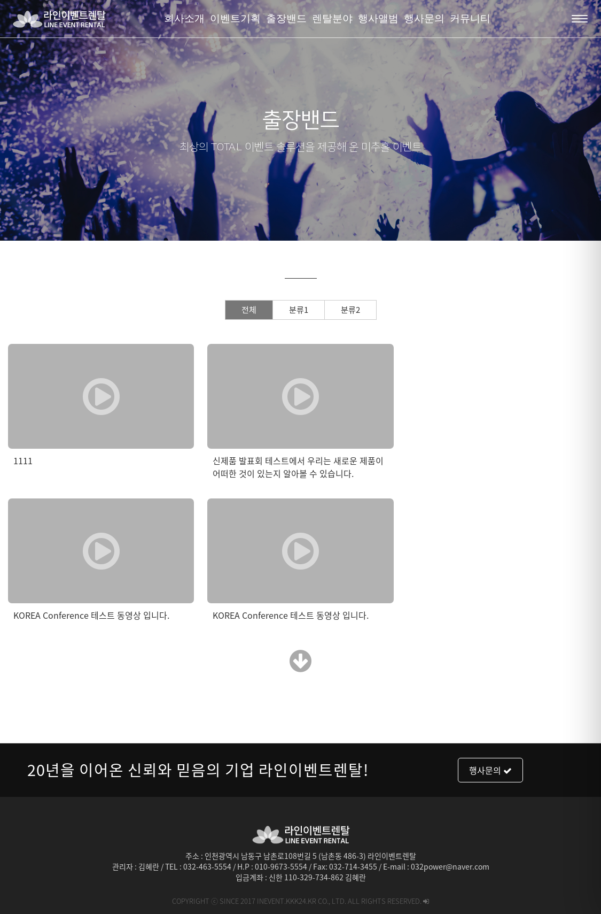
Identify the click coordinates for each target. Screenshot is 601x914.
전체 (248, 310)
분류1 (298, 310)
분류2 (350, 310)
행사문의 (490, 770)
